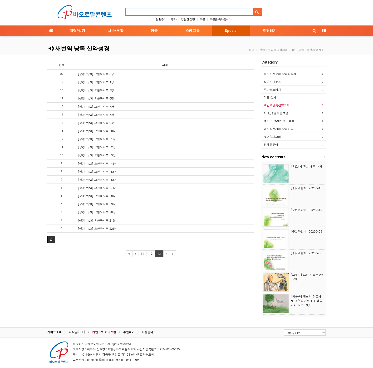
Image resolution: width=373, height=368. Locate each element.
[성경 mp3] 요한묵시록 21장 (97, 220)
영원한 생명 (188, 19)
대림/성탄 (77, 31)
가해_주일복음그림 (276, 113)
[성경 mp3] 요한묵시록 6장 (96, 98)
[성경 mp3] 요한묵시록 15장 (97, 171)
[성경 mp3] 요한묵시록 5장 (96, 90)
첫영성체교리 (272, 136)
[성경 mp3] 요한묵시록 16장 (97, 180)
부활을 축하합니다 (220, 19)
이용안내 (147, 332)
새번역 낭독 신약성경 (79, 48)
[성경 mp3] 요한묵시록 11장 (97, 139)
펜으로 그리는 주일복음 (279, 121)
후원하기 (269, 31)
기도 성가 (270, 97)
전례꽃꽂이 (271, 144)
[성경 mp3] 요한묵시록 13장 (97, 155)
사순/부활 (115, 31)
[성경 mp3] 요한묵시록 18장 (97, 196)
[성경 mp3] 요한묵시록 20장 (97, 212)
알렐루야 (161, 19)
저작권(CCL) (77, 332)
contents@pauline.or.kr (102, 360)
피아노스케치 (272, 89)
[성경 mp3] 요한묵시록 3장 (96, 74)
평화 (173, 19)
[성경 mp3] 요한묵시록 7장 (96, 106)
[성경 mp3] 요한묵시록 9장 (96, 123)
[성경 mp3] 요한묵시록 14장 (97, 163)
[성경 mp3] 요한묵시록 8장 (96, 115)
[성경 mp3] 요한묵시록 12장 (97, 147)
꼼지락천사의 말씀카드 (278, 129)
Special (231, 31)
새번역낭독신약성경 (277, 105)
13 (159, 253)
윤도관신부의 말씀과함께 (280, 74)
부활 (202, 19)
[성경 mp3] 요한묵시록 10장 (97, 131)
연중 (154, 31)
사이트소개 (54, 332)
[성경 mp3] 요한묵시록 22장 (97, 228)
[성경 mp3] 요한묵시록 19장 (97, 204)
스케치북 (193, 31)
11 (142, 253)
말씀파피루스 (272, 82)
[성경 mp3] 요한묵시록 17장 (97, 188)
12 (150, 253)
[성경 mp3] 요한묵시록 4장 (96, 82)
